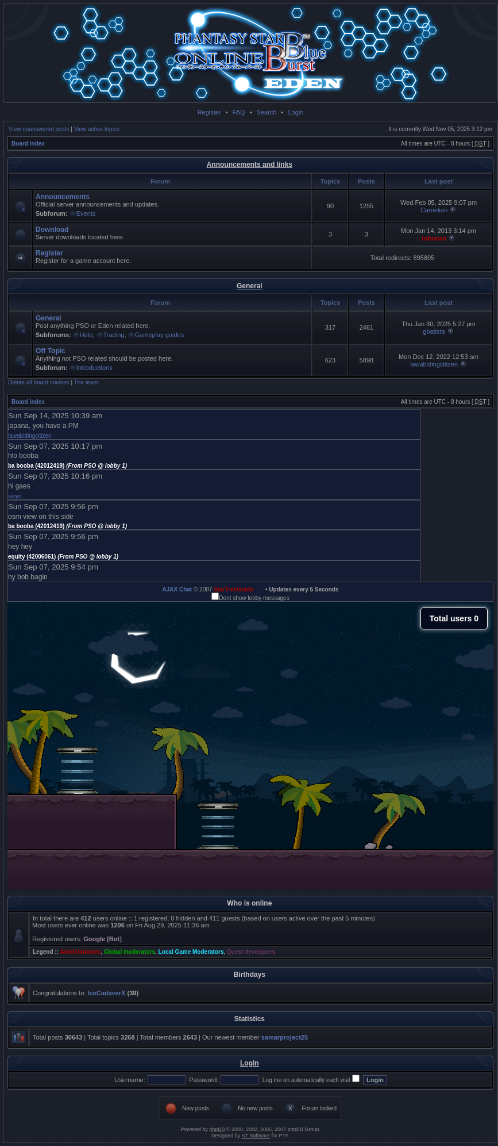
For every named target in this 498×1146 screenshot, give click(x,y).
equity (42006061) (63, 556)
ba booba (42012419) (67, 466)
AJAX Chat (177, 589)
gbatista (434, 331)
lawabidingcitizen (434, 364)
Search (267, 112)
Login (295, 112)
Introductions (94, 367)
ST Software (256, 1136)
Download (52, 230)
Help (86, 334)
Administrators (80, 952)
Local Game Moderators (191, 952)
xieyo (14, 496)
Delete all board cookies (39, 382)
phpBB (217, 1129)
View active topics (96, 129)
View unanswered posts (39, 129)
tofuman (434, 238)
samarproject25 (284, 1037)
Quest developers (251, 952)
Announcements (63, 197)
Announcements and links (249, 165)
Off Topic (50, 351)
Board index (28, 143)
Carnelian (433, 210)
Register (209, 112)
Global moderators (129, 952)
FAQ (239, 112)
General (249, 286)
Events (86, 213)
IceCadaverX (106, 993)
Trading (114, 334)
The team (86, 382)
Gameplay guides (159, 334)
